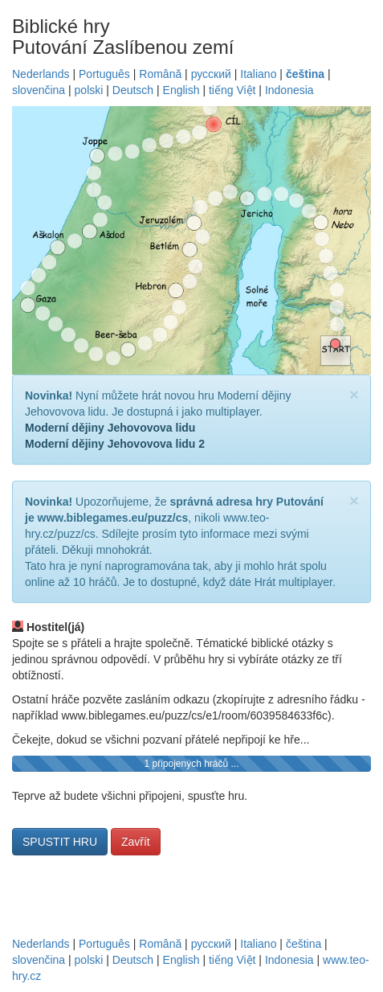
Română (160, 74)
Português (104, 74)
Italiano (258, 74)
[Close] (354, 394)
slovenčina (38, 90)
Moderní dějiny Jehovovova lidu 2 (115, 443)
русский (211, 74)
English (181, 90)
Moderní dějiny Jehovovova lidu (110, 427)
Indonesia (289, 90)
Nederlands (41, 74)
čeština (305, 74)
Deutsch (132, 90)
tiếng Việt (232, 90)
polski (89, 90)
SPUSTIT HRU (59, 841)
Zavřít (135, 841)
